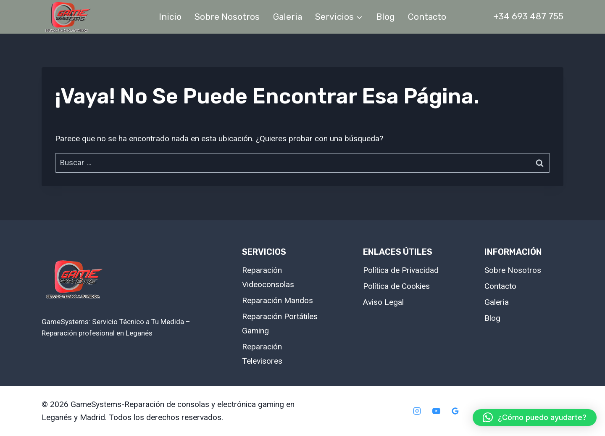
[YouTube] (436, 411)
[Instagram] (417, 411)
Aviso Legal (383, 302)
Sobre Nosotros (227, 16)
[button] (535, 417)
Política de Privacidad (401, 270)
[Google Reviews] (455, 411)
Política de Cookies (396, 286)
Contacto (427, 16)
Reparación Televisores (262, 354)
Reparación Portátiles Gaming (280, 324)
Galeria (287, 16)
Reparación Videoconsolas (268, 277)
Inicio (170, 16)
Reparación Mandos (277, 300)
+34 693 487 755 (528, 16)
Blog (385, 16)
